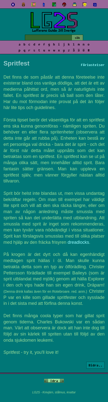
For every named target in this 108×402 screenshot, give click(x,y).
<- (46, 381)
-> (62, 381)
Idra (54, 381)
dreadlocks (78, 242)
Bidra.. (95, 365)
